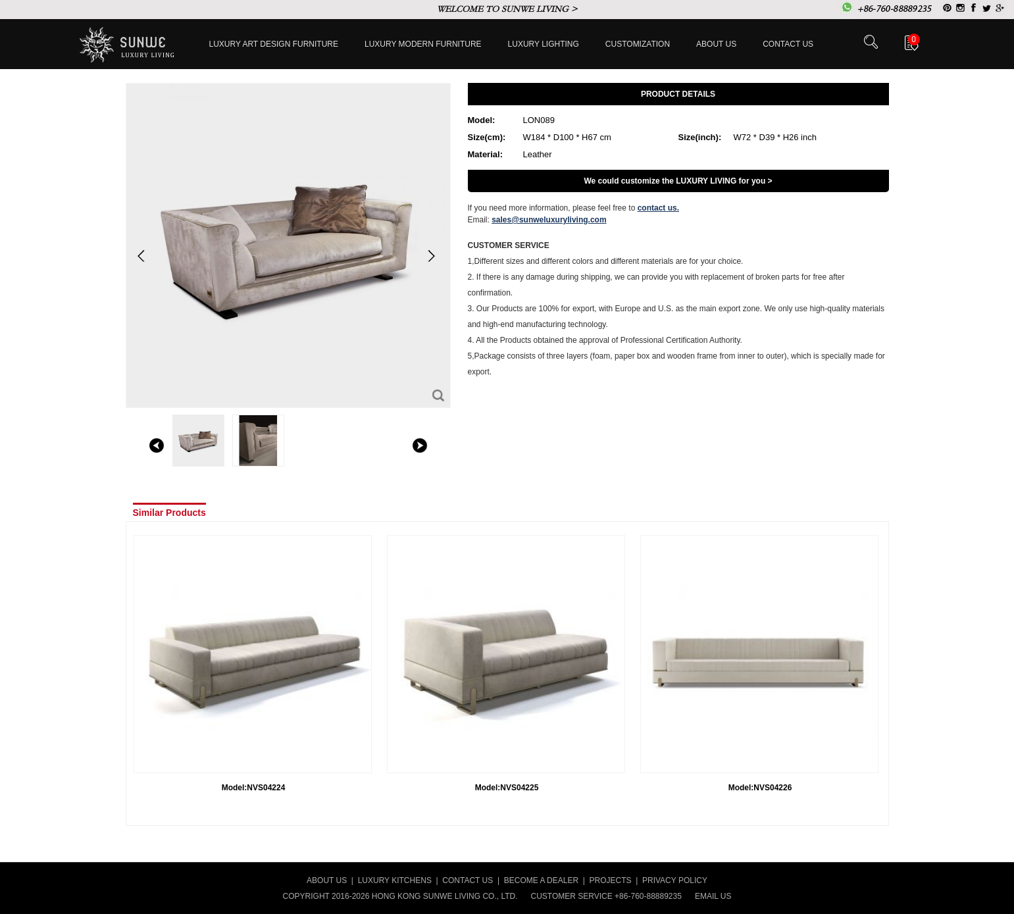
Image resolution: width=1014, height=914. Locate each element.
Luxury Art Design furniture (274, 44)
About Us (716, 44)
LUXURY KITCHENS (395, 880)
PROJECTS (611, 880)
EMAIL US (713, 896)
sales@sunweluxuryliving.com (549, 219)
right (420, 445)
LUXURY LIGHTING (543, 44)
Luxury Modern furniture (423, 44)
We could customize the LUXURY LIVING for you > (678, 181)
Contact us (788, 44)
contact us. (658, 208)
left (157, 445)
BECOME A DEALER (541, 880)
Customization (637, 44)
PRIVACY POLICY (674, 880)
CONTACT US (467, 880)
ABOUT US (327, 880)
